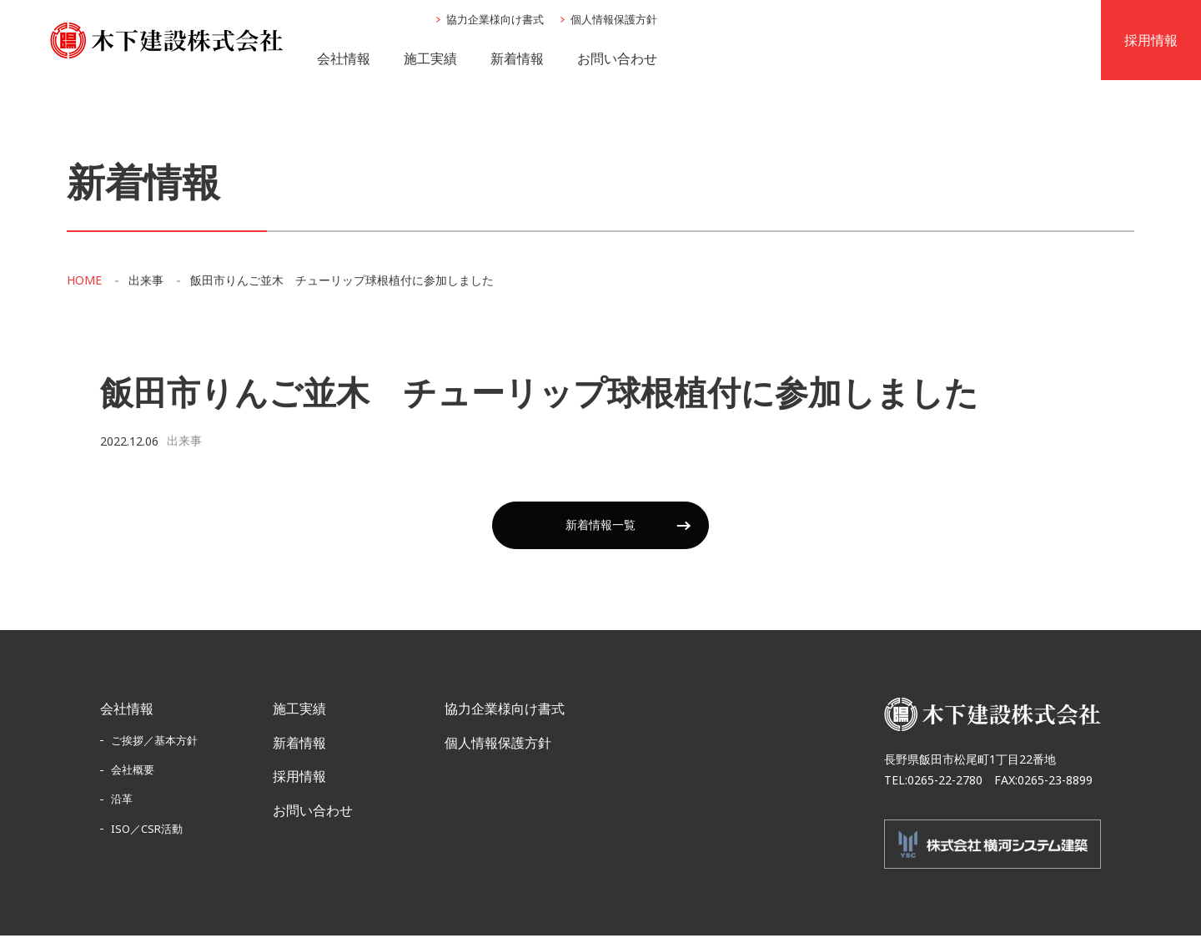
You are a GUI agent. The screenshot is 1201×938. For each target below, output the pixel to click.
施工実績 (430, 59)
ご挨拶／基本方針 (154, 742)
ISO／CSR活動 (147, 831)
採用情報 (299, 779)
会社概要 (132, 772)
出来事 (145, 284)
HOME (84, 284)
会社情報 (343, 59)
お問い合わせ (617, 59)
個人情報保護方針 (613, 20)
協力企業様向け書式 (495, 20)
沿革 (122, 801)
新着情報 (517, 59)
